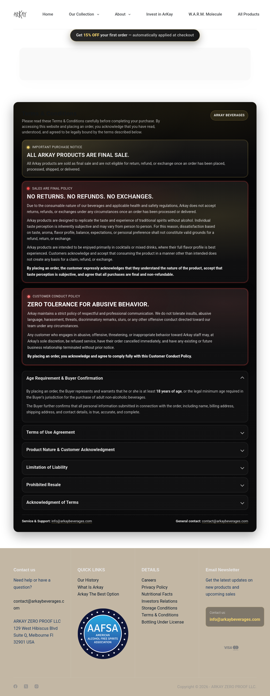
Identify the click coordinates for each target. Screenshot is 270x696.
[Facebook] (15, 686)
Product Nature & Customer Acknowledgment (135, 449)
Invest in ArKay (159, 14)
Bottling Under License (163, 622)
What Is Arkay (90, 587)
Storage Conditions (159, 608)
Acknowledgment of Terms (135, 502)
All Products (248, 14)
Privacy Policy (155, 587)
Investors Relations (159, 601)
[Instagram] (36, 686)
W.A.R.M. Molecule (205, 14)
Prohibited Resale (135, 484)
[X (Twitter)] (26, 686)
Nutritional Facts (157, 594)
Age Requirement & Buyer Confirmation (135, 378)
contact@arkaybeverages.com (225, 521)
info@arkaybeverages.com (71, 521)
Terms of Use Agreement (135, 432)
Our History (88, 580)
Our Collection (85, 14)
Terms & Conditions (160, 614)
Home (47, 14)
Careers (149, 580)
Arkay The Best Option (98, 594)
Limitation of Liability (135, 467)
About (124, 14)
